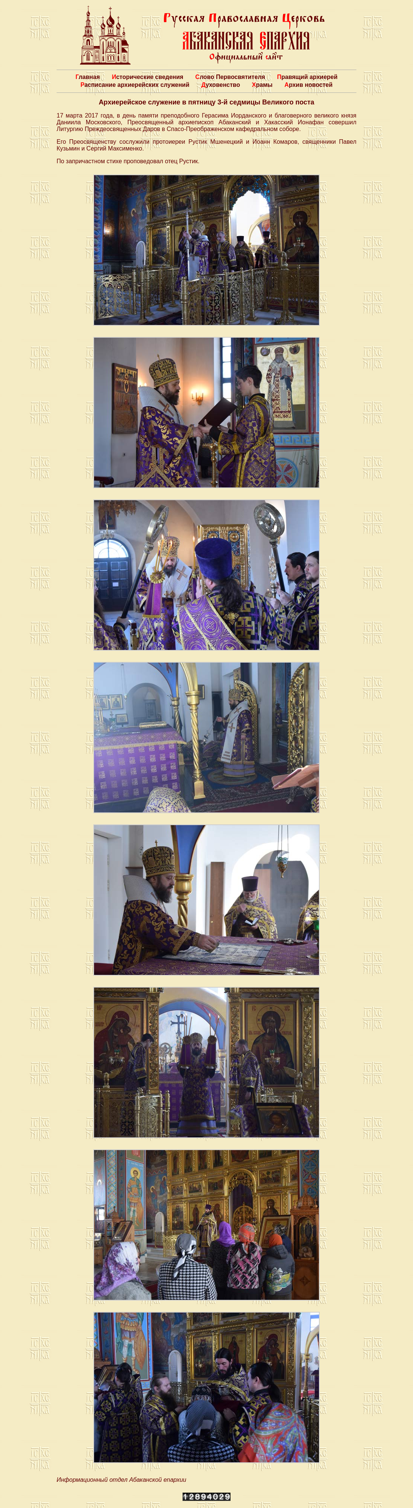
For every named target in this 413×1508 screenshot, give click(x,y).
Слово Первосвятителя (230, 77)
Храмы (262, 85)
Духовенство (220, 85)
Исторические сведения (147, 77)
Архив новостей (308, 85)
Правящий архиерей (307, 77)
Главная (87, 77)
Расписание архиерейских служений (135, 85)
